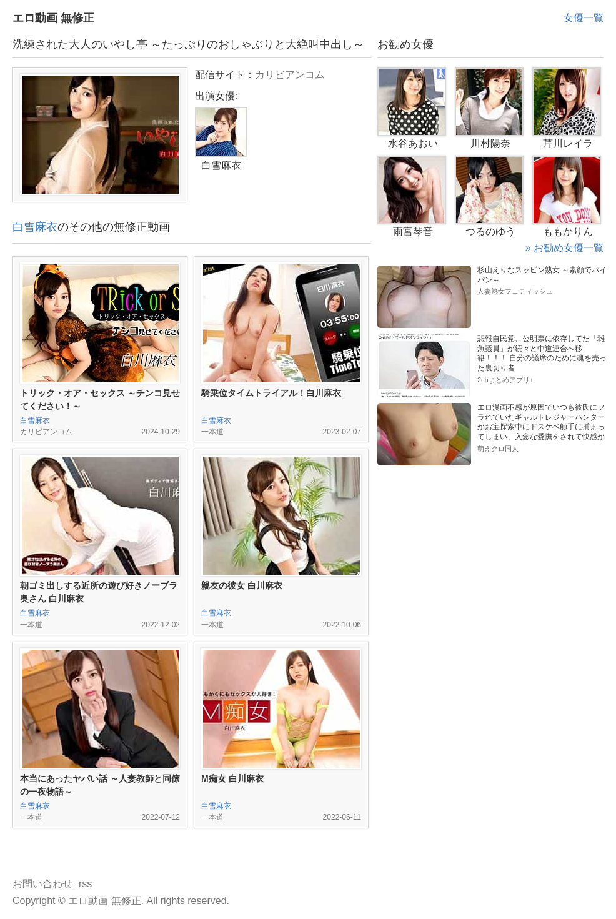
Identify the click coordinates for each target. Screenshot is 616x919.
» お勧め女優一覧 (564, 247)
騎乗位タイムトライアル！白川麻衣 (271, 393)
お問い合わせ (42, 883)
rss (85, 883)
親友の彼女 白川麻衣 (241, 585)
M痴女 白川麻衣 (232, 778)
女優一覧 (584, 17)
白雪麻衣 (34, 227)
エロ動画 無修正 (53, 18)
